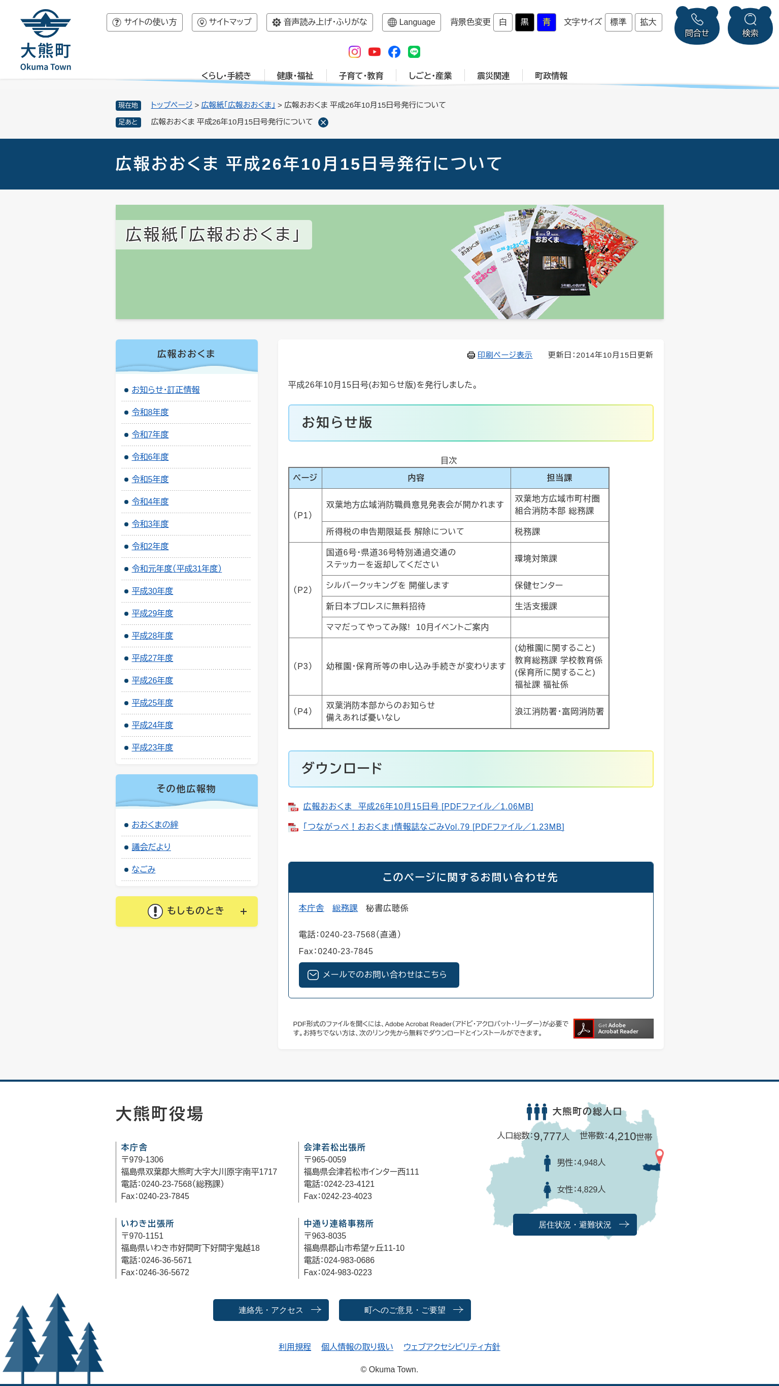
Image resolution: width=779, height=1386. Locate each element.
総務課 (345, 908)
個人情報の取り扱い (357, 1347)
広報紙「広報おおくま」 (238, 105)
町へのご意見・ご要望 (405, 1310)
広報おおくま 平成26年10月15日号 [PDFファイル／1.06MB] (418, 806)
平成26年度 (153, 680)
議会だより (151, 847)
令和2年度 (150, 546)
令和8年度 (150, 412)
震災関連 (493, 76)
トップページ (172, 105)
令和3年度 (150, 524)
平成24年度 (153, 725)
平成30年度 (153, 591)
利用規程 (295, 1347)
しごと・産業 (430, 76)
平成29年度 (153, 613)
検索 (750, 33)
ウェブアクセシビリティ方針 (451, 1347)
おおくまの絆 (155, 825)
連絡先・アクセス (271, 1310)
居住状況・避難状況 (575, 1224)
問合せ (697, 33)
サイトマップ (230, 22)
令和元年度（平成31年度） (177, 568)
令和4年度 (150, 501)
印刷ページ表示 (505, 355)
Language (417, 22)
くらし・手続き (226, 76)
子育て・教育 (361, 76)
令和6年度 (150, 457)
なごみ (144, 869)
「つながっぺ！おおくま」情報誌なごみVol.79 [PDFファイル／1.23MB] (434, 827)
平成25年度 (153, 703)
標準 (619, 22)
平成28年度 (153, 636)
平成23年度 (153, 747)
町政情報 (551, 76)
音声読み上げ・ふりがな (325, 22)
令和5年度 (150, 479)
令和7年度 (150, 434)
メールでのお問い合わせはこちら (385, 974)
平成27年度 (153, 658)
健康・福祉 (295, 76)
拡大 (648, 22)
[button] (187, 911)
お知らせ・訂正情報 (166, 390)
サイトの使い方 (150, 22)
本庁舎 (311, 908)
